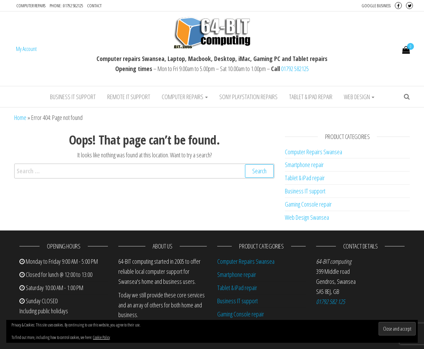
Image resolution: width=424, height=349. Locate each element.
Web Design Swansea (307, 217)
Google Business (376, 5)
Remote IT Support (128, 97)
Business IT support (73, 97)
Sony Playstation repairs (248, 97)
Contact (94, 5)
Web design (359, 97)
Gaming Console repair (308, 204)
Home (20, 117)
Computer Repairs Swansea (313, 152)
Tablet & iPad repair (310, 97)
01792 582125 (295, 68)
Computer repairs (30, 5)
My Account (26, 49)
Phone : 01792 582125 (66, 5)
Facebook (398, 5)
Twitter (409, 5)
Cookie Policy (101, 337)
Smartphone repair (304, 164)
